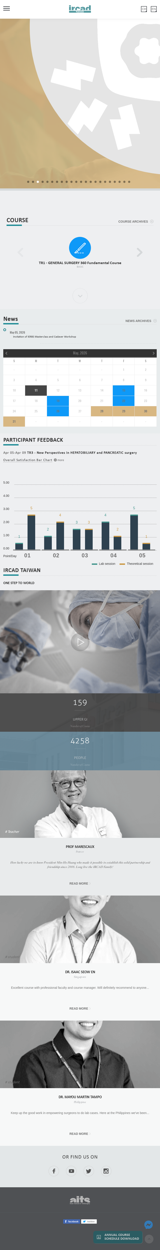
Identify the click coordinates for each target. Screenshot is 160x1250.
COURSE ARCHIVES (133, 221)
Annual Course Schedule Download (121, 1237)
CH (144, 9)
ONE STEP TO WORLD (18, 583)
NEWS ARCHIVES (138, 321)
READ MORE (79, 883)
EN (154, 9)
